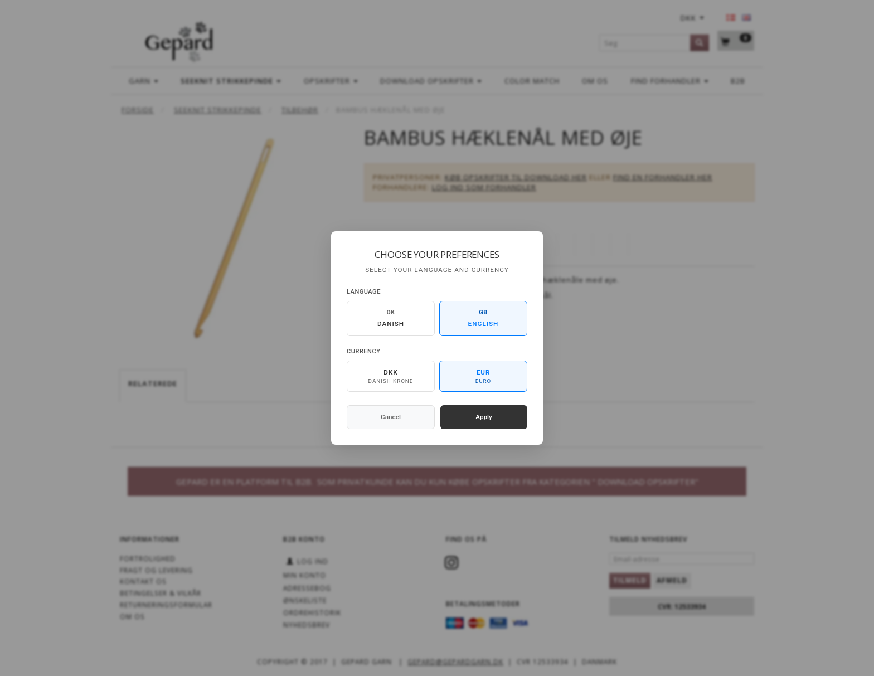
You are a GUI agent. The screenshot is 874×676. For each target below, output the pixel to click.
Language (364, 291)
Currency (363, 351)
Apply (483, 417)
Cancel (391, 417)
